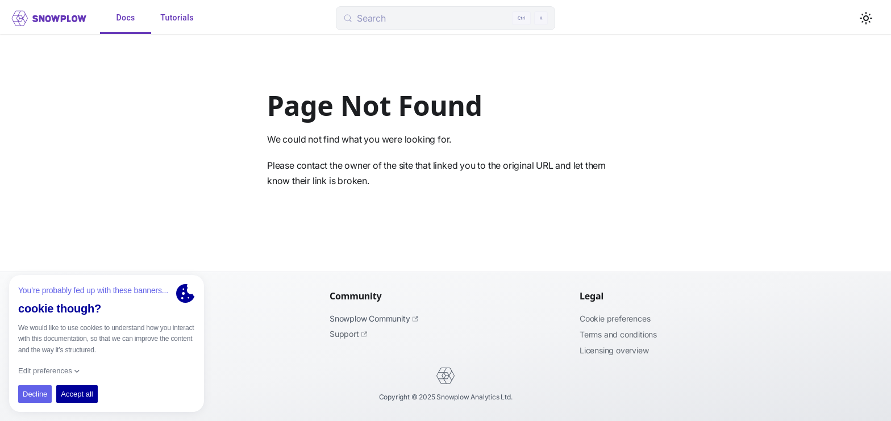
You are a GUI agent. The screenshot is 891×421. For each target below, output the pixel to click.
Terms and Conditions (618, 334)
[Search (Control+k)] (445, 18)
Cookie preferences (615, 318)
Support (348, 334)
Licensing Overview (614, 350)
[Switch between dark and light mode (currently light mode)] (866, 18)
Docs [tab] (125, 18)
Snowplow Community (374, 318)
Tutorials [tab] (177, 18)
